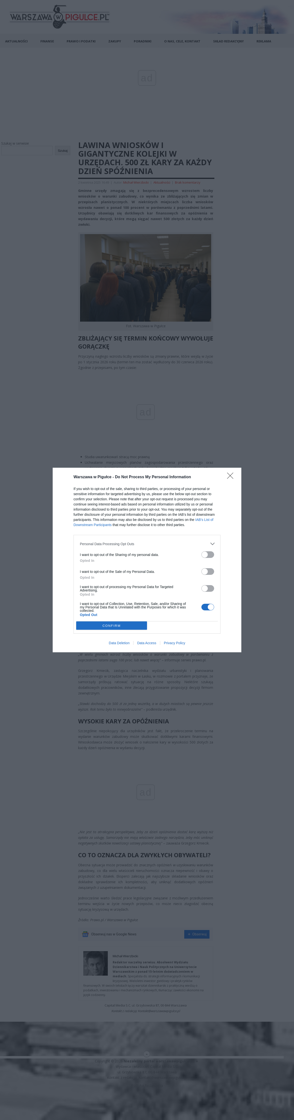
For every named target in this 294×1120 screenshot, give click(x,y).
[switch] (207, 554)
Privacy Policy (174, 643)
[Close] (231, 477)
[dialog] (147, 560)
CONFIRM (111, 626)
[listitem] (147, 543)
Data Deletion (119, 643)
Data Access (146, 643)
